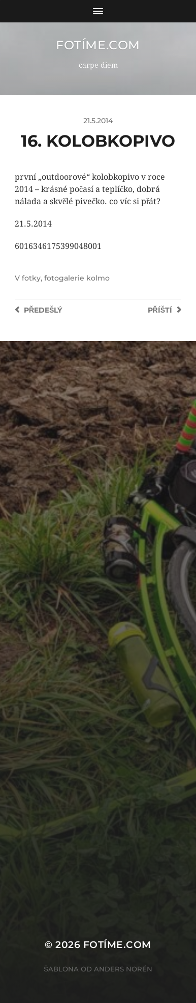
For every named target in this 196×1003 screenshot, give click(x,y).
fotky (31, 278)
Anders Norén (123, 969)
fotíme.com (98, 45)
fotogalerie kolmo (77, 278)
